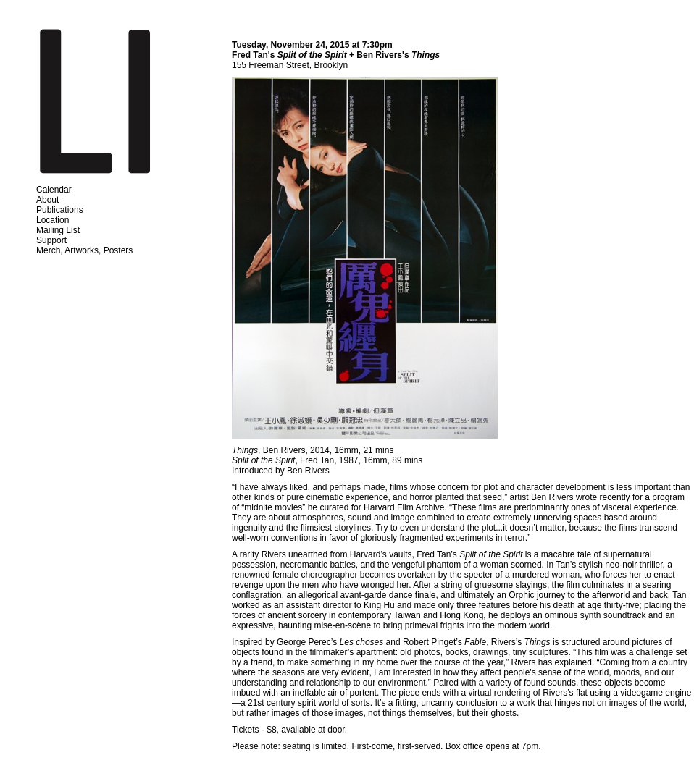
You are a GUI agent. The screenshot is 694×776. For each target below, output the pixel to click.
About (47, 200)
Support (51, 240)
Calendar (54, 190)
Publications (59, 210)
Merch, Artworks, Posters (84, 250)
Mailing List (58, 230)
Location (52, 220)
